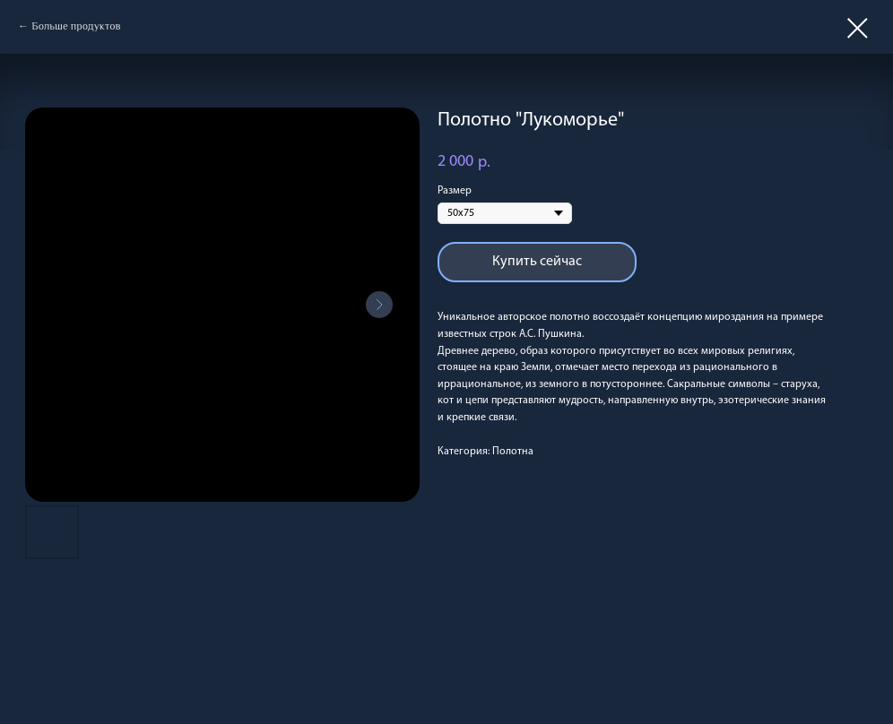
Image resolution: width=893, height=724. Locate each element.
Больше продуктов (75, 26)
